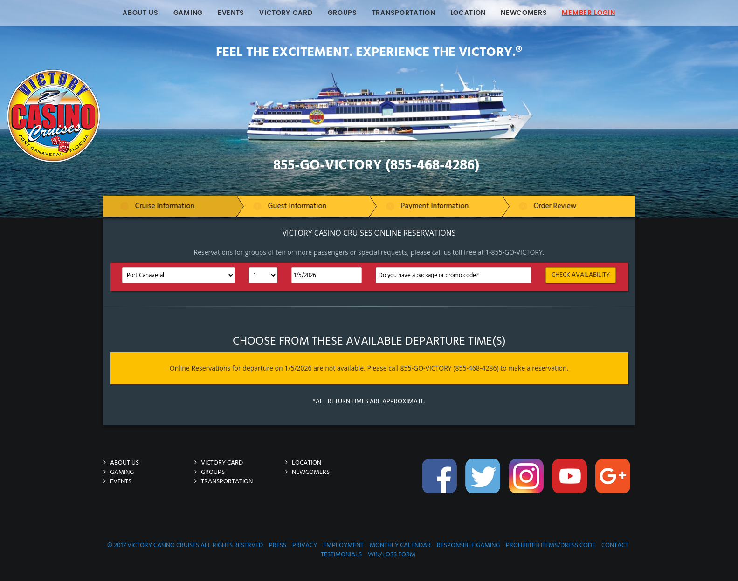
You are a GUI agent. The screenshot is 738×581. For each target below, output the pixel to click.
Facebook (440, 481)
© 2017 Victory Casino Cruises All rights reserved (185, 545)
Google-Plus (614, 481)
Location (468, 12)
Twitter (484, 481)
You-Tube (570, 481)
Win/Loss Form (391, 554)
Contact (614, 545)
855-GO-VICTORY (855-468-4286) (376, 166)
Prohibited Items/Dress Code (550, 545)
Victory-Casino (135, 73)
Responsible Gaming (468, 545)
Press (277, 545)
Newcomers (524, 12)
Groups (342, 12)
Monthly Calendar (400, 545)
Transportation (403, 12)
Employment (343, 545)
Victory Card (285, 12)
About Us (141, 12)
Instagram (527, 481)
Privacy (304, 545)
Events (231, 12)
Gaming (188, 12)
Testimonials (341, 554)
